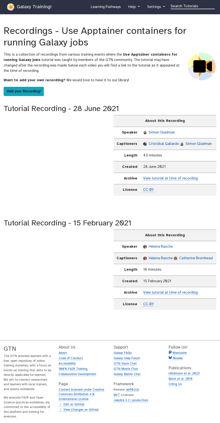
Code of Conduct (71, 358)
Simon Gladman (159, 132)
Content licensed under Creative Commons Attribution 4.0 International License (81, 394)
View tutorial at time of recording (170, 178)
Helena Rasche (158, 247)
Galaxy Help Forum (127, 358)
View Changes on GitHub (79, 410)
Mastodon (180, 353)
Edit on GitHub (71, 404)
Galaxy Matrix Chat (127, 374)
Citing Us (175, 384)
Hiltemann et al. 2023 (184, 373)
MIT (117, 395)
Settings (154, 8)
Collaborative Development (77, 374)
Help (132, 8)
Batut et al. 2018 (180, 378)
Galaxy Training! (29, 7)
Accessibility (67, 363)
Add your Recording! (24, 91)
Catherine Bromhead (193, 258)
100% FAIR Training (73, 369)
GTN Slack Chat (125, 363)
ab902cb (132, 389)
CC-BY (148, 190)
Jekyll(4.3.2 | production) (131, 400)
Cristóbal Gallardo (161, 144)
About (63, 353)
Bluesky (177, 358)
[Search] (193, 5)
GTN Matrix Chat (126, 369)
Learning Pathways (106, 8)
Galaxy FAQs (123, 353)
